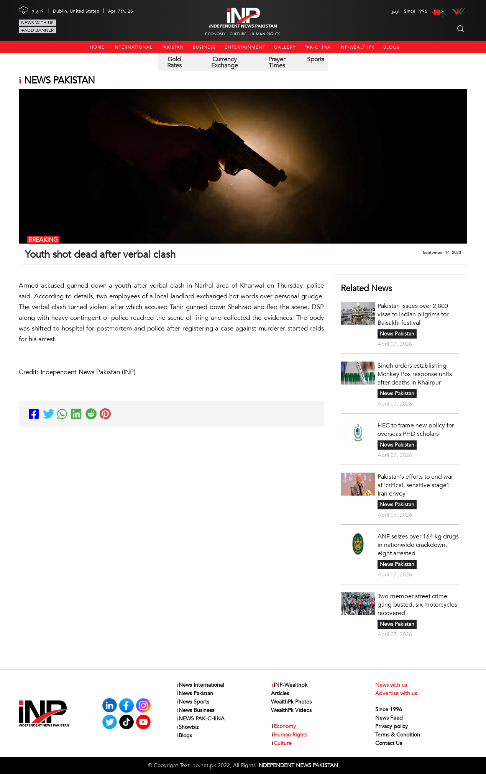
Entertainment (245, 47)
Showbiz (187, 727)
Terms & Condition (397, 734)
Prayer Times (276, 62)
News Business (195, 710)
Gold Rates (174, 62)
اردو (395, 11)
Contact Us (388, 743)
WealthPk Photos (291, 701)
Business (204, 47)
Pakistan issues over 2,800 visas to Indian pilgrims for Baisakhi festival (413, 314)
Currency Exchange (224, 62)
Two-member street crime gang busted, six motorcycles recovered (417, 604)
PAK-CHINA (317, 47)
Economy (215, 34)
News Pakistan (397, 333)
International (133, 47)
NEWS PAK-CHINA (200, 719)
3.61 (38, 11)
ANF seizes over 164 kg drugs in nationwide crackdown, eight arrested (418, 545)
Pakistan (172, 47)
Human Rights (265, 34)
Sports (315, 59)
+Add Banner (37, 30)
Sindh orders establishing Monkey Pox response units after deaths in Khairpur (415, 374)
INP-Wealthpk (357, 47)
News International (200, 685)
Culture (238, 34)
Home (97, 47)
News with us (37, 23)
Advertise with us (396, 693)
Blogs (391, 47)
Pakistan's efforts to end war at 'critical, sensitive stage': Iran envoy (415, 485)
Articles (280, 693)
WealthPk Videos (291, 710)
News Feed (389, 718)
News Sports (192, 702)
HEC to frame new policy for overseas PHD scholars (416, 429)
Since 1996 (388, 709)
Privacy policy (391, 726)
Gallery (285, 47)
